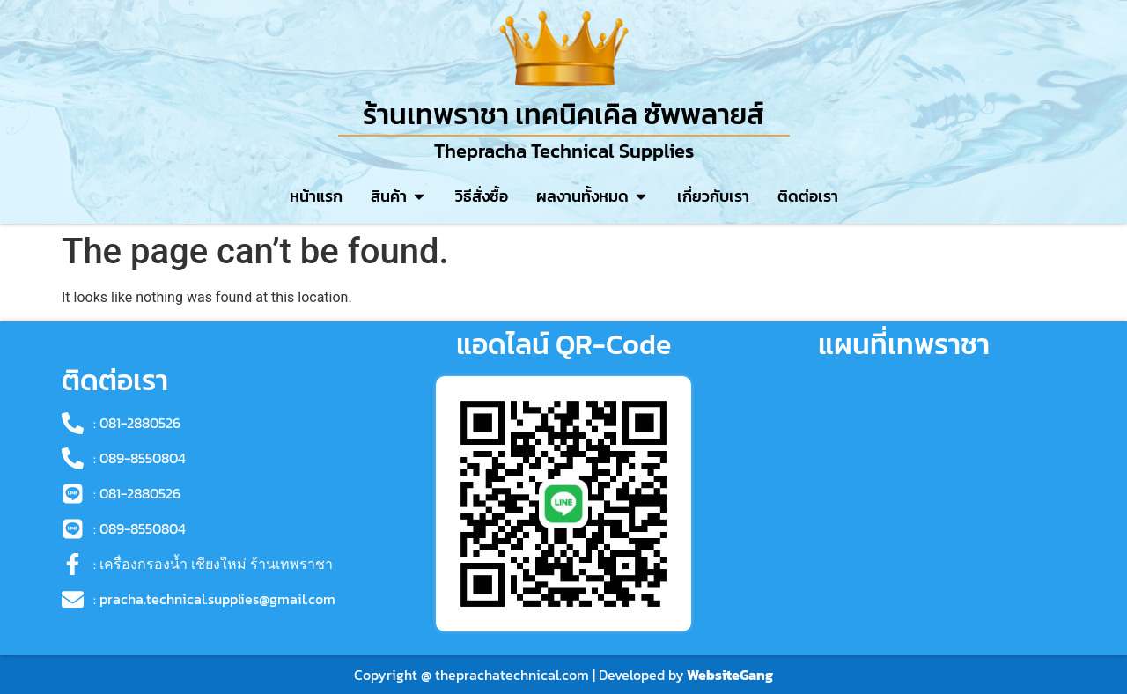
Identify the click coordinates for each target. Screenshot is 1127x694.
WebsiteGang (730, 674)
